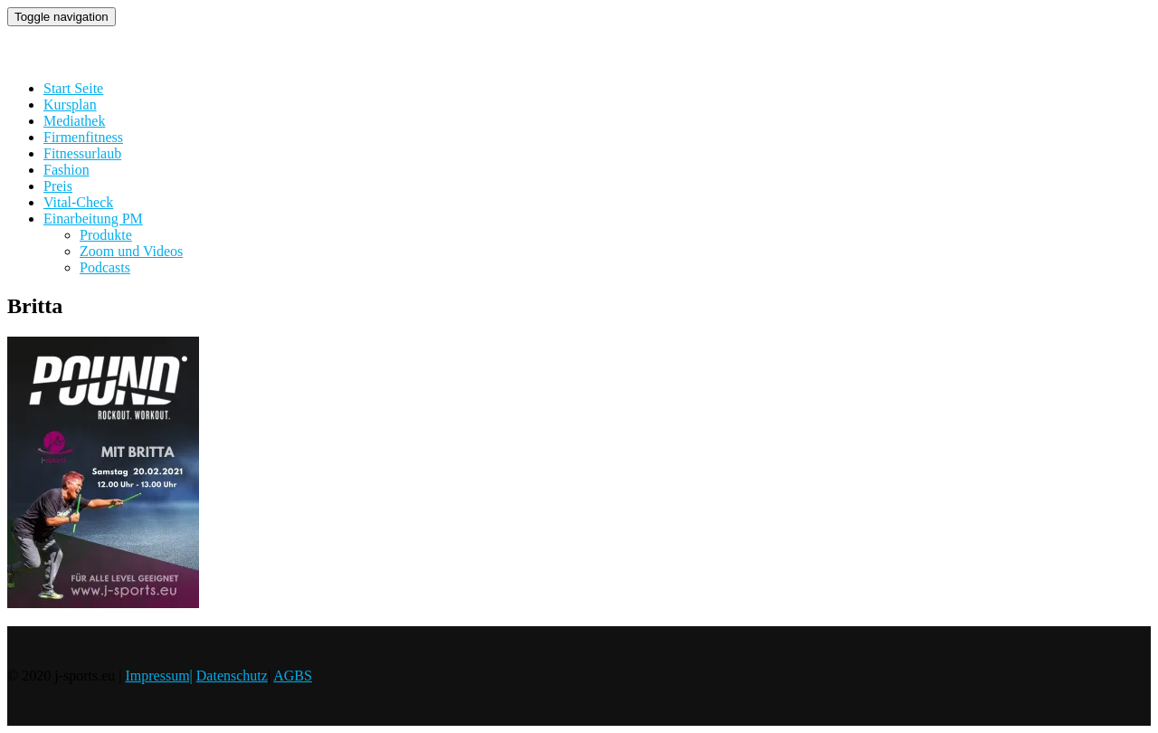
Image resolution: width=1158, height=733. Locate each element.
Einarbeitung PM (93, 218)
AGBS (292, 675)
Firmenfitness (83, 137)
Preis (57, 186)
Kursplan (70, 104)
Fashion (66, 169)
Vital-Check (78, 202)
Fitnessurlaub (82, 153)
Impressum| (158, 675)
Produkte (106, 235)
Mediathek (74, 121)
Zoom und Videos (131, 251)
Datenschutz (232, 675)
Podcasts (105, 267)
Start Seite (73, 88)
